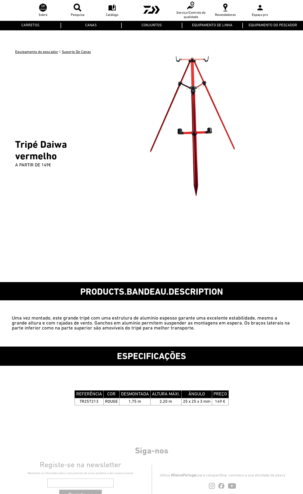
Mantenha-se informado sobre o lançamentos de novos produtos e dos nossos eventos (81, 473)
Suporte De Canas (76, 52)
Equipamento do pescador (36, 52)
